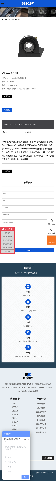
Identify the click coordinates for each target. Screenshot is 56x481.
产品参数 (7, 110)
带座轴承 (19, 19)
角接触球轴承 (41, 412)
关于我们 (15, 407)
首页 (14, 403)
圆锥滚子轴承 (41, 432)
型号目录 (11, 19)
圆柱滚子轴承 (41, 428)
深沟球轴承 (41, 404)
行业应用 (15, 411)
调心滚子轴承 (41, 424)
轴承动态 (15, 429)
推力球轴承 (41, 416)
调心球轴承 (41, 408)
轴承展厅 (15, 414)
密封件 (14, 426)
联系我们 (7, 96)
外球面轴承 (41, 420)
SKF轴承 (4, 19)
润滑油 (14, 418)
